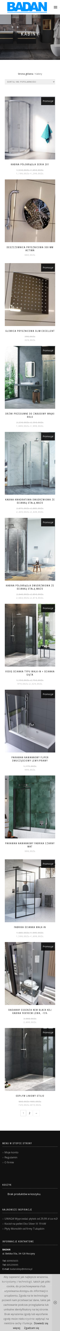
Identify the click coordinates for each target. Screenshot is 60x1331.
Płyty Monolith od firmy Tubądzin (24, 1228)
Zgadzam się (31, 1328)
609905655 (12, 1260)
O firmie (9, 1162)
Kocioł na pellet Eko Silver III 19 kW (25, 1223)
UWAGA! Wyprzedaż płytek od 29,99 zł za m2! (31, 1218)
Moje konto (11, 1152)
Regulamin (10, 1157)
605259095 (12, 1264)
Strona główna (25, 73)
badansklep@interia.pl (21, 1268)
